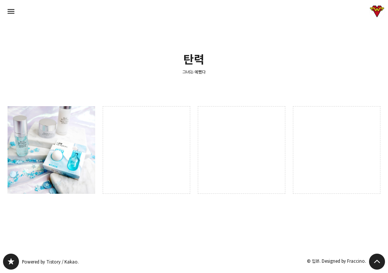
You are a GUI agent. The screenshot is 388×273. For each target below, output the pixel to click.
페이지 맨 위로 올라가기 (377, 262)
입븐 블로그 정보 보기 (377, 11)
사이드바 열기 (11, 11)
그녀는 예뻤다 (194, 72)
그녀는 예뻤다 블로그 (11, 262)
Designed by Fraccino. (344, 261)
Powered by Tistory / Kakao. (50, 262)
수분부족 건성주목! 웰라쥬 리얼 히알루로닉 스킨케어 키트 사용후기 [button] (51, 150)
